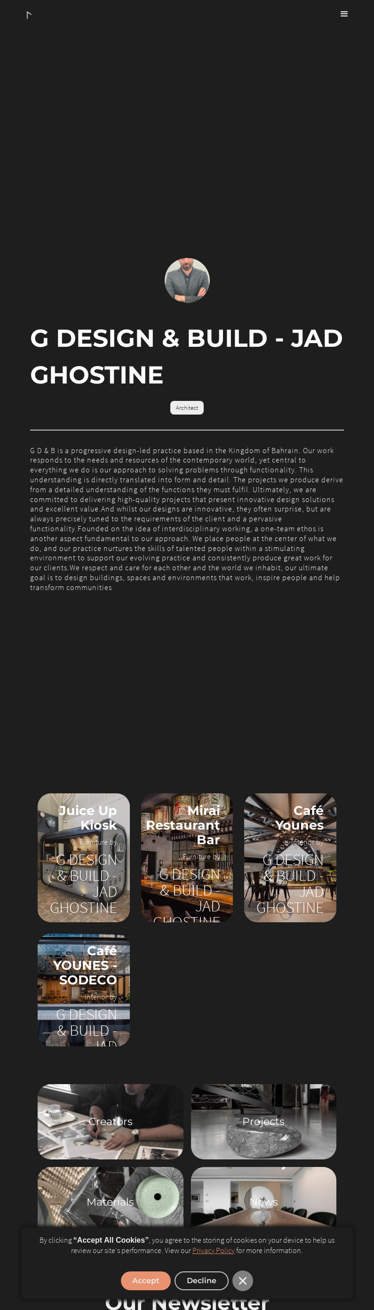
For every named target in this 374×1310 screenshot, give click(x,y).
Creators (110, 1121)
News (263, 1202)
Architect (187, 407)
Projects (263, 1121)
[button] (344, 14)
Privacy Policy (213, 1250)
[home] (31, 15)
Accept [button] (145, 1280)
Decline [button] (201, 1280)
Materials (110, 1202)
